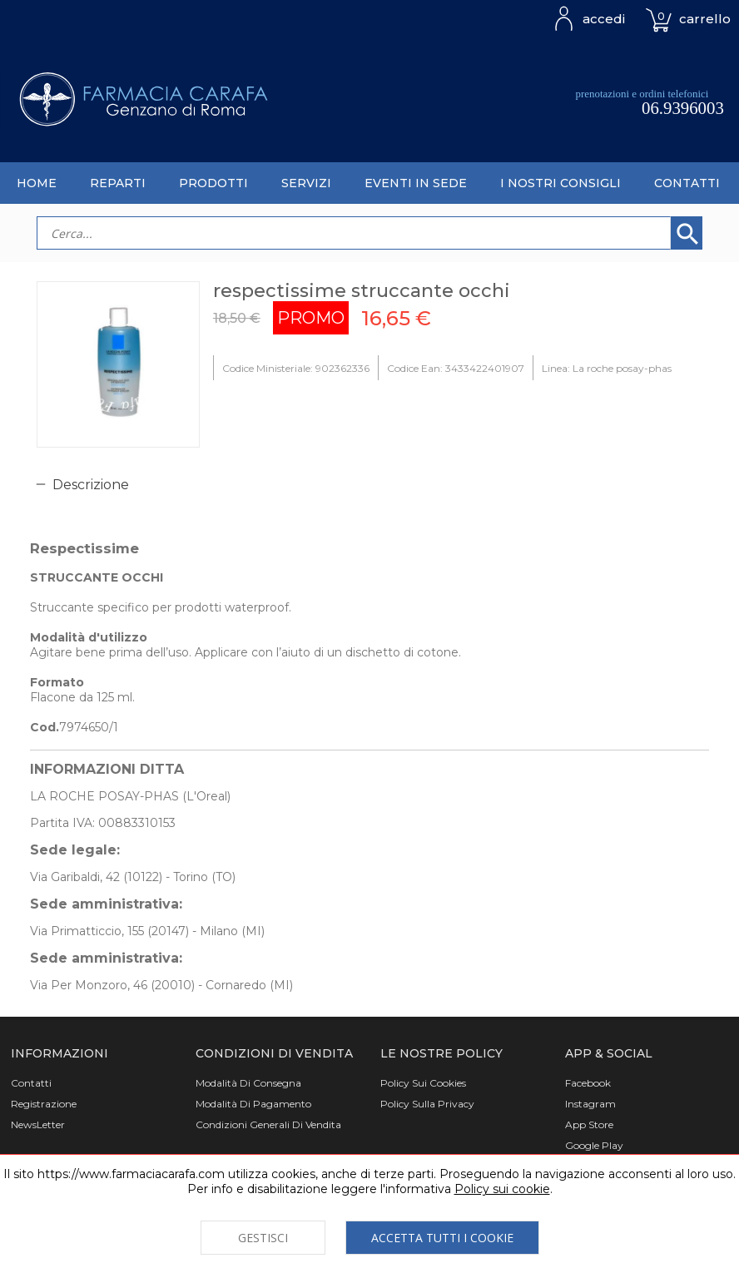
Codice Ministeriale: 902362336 (296, 368)
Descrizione (90, 485)
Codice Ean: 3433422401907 (455, 368)
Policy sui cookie (502, 1188)
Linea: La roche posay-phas (607, 368)
